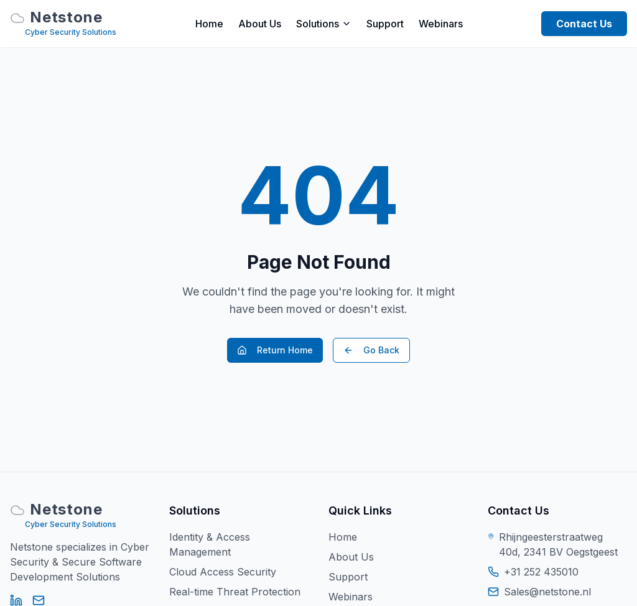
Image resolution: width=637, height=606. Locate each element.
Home (209, 23)
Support (385, 23)
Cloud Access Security (222, 572)
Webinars (441, 23)
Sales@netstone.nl (547, 591)
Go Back (371, 350)
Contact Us (584, 23)
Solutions (323, 23)
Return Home (275, 350)
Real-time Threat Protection (234, 591)
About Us (259, 23)
